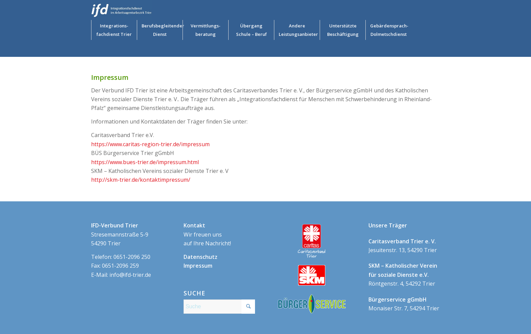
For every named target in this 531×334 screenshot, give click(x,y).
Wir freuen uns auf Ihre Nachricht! (207, 234)
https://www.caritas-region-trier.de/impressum (150, 144)
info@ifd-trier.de (130, 275)
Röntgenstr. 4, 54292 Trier (402, 274)
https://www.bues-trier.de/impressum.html (145, 162)
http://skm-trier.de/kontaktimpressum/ (140, 179)
